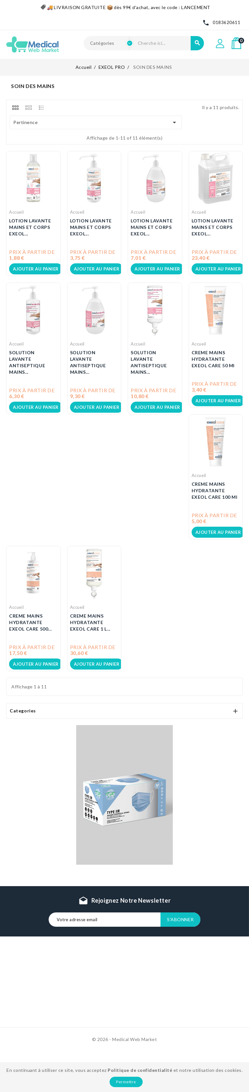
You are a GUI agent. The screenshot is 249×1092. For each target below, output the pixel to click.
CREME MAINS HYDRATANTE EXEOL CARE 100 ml (215, 490)
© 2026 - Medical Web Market (124, 1039)
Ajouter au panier (36, 268)
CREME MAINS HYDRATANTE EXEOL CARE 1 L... (90, 622)
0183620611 (226, 22)
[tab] (15, 107)
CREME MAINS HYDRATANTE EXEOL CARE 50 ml (213, 359)
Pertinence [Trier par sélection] (96, 122)
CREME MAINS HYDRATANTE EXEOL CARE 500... (30, 622)
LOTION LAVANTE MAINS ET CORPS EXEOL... (30, 227)
